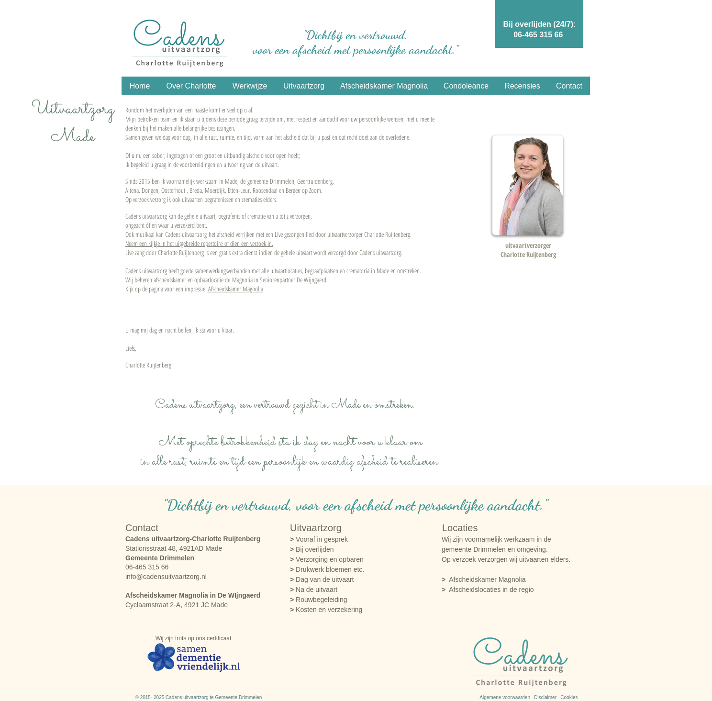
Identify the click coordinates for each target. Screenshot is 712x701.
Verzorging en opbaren (327, 559)
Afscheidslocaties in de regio (491, 589)
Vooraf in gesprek (319, 539)
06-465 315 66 (538, 35)
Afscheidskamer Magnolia (235, 288)
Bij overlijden (312, 549)
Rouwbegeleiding (318, 599)
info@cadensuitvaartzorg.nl (166, 576)
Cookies (569, 697)
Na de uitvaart (313, 589)
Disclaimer (547, 697)
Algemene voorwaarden (504, 697)
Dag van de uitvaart (322, 579)
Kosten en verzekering (326, 609)
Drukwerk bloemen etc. (327, 569)
